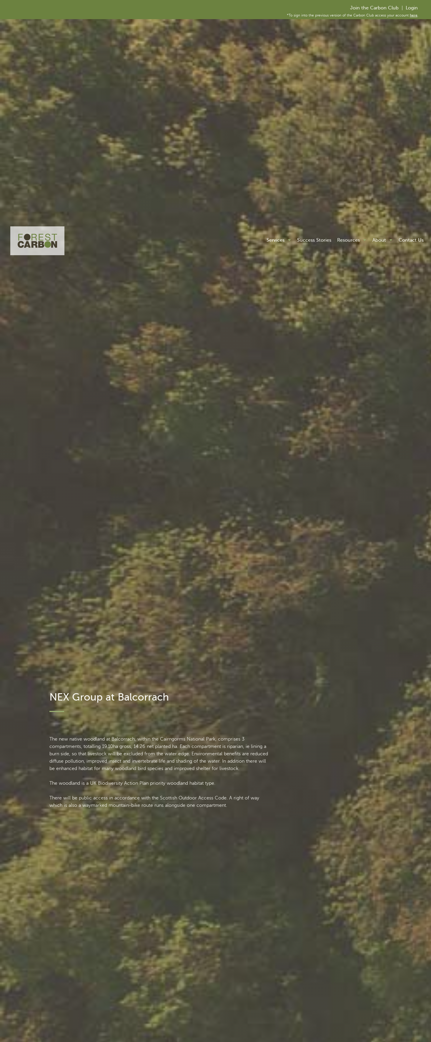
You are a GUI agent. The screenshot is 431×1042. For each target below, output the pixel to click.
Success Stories (314, 240)
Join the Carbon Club (374, 8)
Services (275, 240)
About (379, 240)
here (413, 15)
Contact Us (411, 240)
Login (412, 8)
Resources (348, 240)
